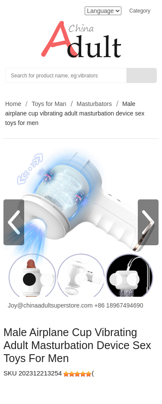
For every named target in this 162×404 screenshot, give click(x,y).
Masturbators (94, 103)
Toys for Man (49, 103)
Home (13, 103)
